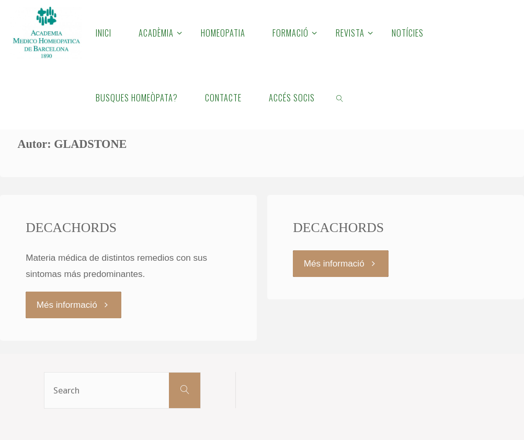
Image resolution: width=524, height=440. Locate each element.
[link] (339, 97)
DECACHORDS (71, 227)
